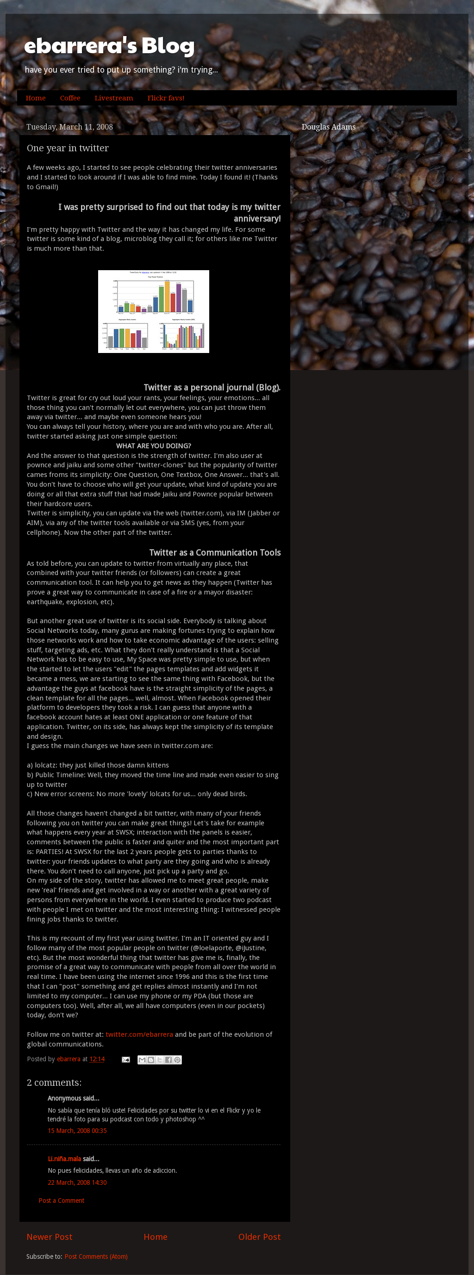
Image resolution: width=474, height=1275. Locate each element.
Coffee (70, 98)
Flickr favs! (166, 98)
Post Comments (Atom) (96, 1256)
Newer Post (49, 1237)
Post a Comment (61, 1200)
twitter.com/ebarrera (138, 1034)
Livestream (114, 98)
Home (36, 98)
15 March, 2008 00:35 (77, 1130)
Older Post (259, 1237)
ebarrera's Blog (109, 44)
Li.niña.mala (64, 1159)
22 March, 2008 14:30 (77, 1182)
